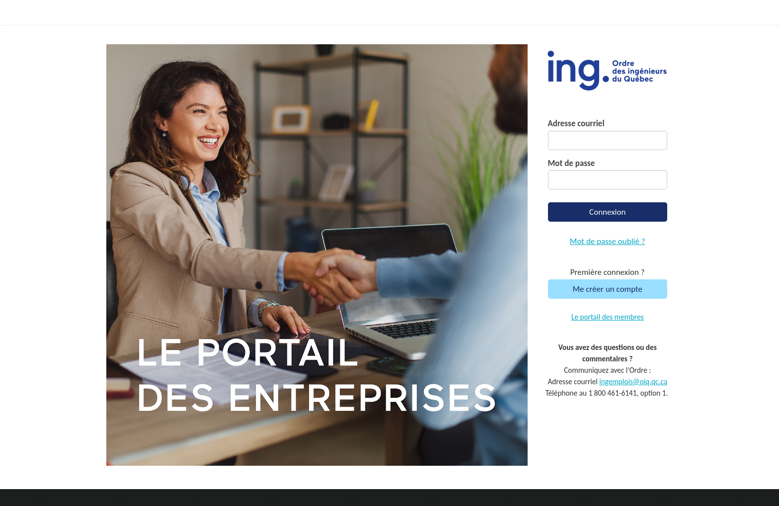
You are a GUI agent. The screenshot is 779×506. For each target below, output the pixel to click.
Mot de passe (571, 163)
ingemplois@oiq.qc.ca (633, 381)
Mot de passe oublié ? (607, 241)
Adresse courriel (576, 123)
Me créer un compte (607, 289)
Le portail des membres (607, 317)
